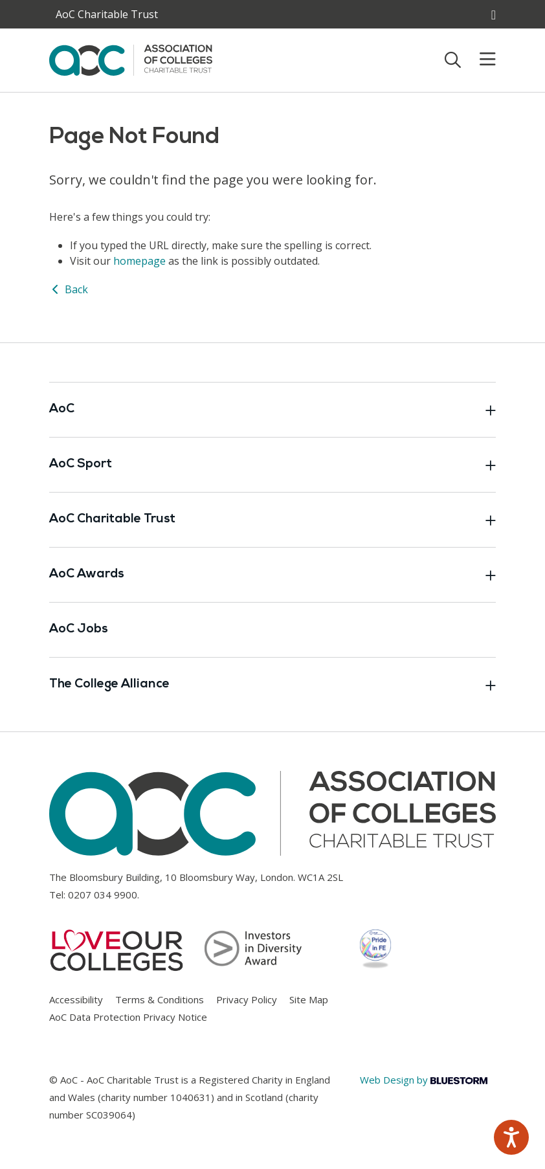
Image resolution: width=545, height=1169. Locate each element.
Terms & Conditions (159, 999)
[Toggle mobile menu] (479, 59)
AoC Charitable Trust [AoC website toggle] (107, 14)
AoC (272, 409)
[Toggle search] (453, 59)
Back (68, 289)
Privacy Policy (246, 999)
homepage (139, 261)
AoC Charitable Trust (272, 519)
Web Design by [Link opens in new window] (423, 1079)
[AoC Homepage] (130, 59)
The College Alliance (272, 684)
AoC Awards (272, 574)
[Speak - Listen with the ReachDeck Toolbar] (511, 1137)
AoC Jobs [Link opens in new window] (78, 629)
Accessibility (76, 999)
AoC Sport (272, 464)
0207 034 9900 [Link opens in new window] (102, 894)
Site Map (308, 999)
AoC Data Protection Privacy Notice (128, 1016)
